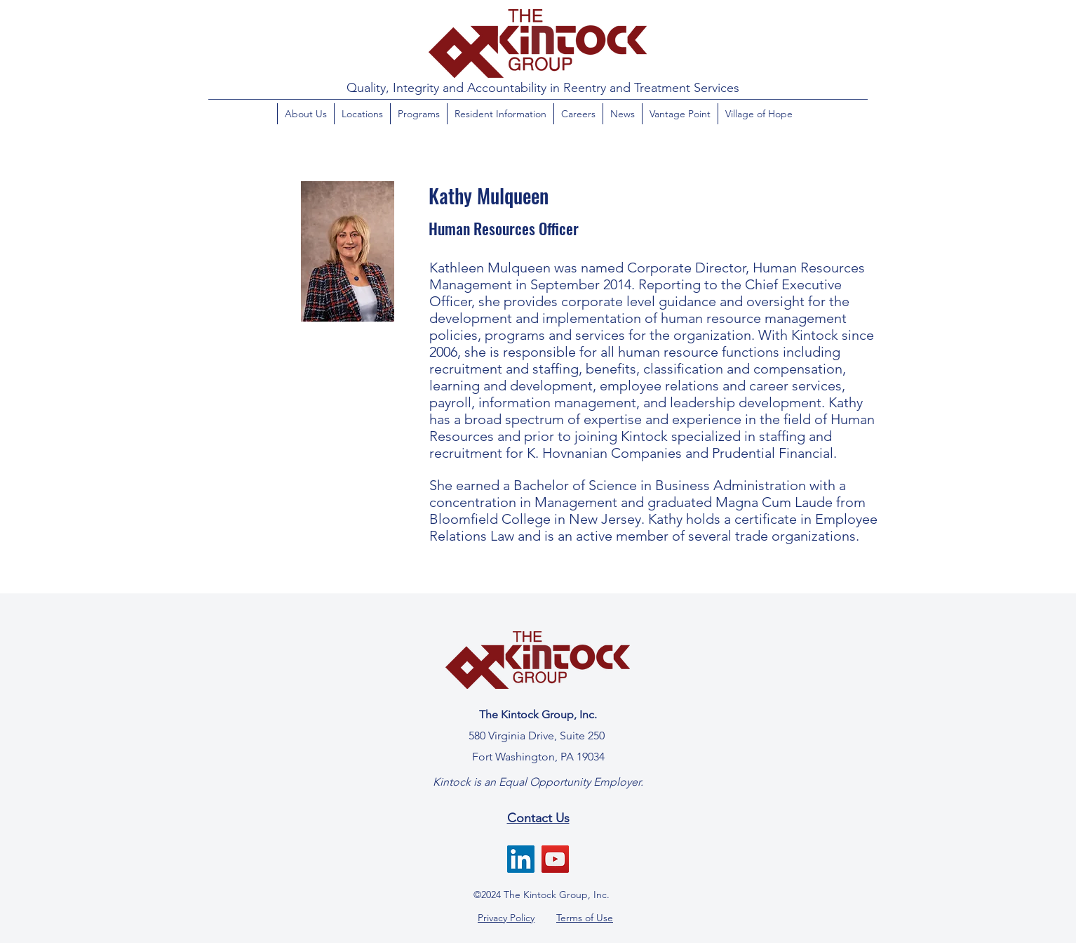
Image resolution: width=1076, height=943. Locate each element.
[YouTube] (555, 859)
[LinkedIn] (520, 859)
